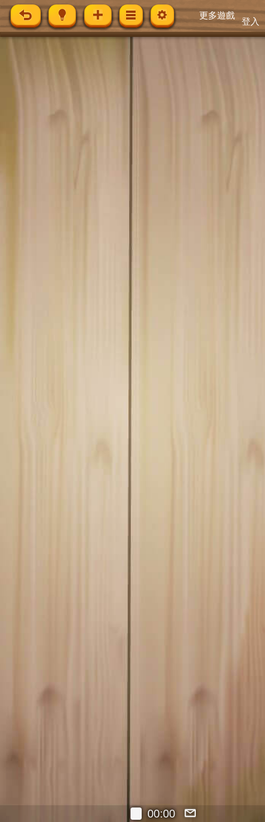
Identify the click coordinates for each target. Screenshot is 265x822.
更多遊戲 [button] (217, 15)
